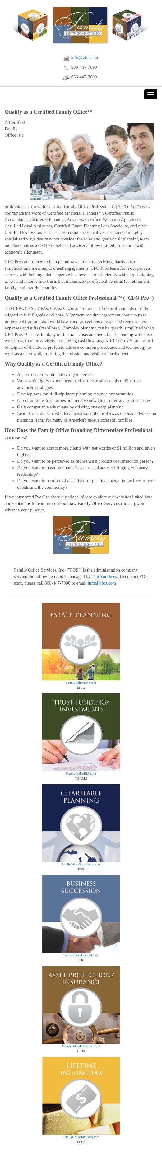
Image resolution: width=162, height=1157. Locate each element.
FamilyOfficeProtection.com (81, 1046)
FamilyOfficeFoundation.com (81, 864)
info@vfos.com (81, 57)
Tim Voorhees (104, 576)
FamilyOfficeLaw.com (81, 682)
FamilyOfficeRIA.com (81, 773)
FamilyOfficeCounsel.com (81, 955)
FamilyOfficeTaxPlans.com (81, 1137)
